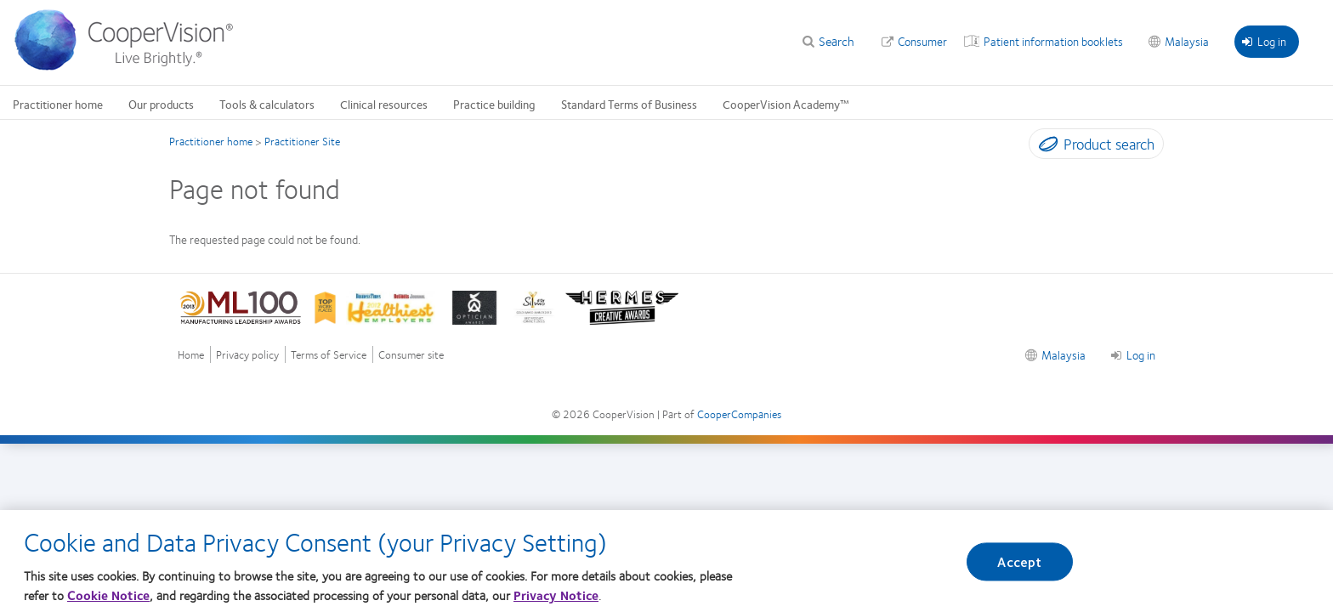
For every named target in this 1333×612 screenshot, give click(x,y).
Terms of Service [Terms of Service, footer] (328, 355)
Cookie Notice (108, 595)
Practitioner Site (302, 141)
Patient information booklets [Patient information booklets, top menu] (1053, 40)
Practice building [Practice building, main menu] (494, 103)
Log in (1264, 40)
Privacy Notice (555, 595)
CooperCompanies (739, 413)
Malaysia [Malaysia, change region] (1187, 40)
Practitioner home (210, 141)
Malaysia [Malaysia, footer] (1063, 354)
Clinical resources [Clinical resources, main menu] (384, 103)
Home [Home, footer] (191, 355)
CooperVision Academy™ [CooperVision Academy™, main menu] (786, 103)
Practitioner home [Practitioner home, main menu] (58, 103)
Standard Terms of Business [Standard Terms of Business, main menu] (629, 103)
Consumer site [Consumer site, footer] (411, 355)
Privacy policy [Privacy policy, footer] (247, 355)
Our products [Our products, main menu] (161, 103)
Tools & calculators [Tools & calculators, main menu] (267, 103)
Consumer (922, 40)
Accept (1019, 561)
